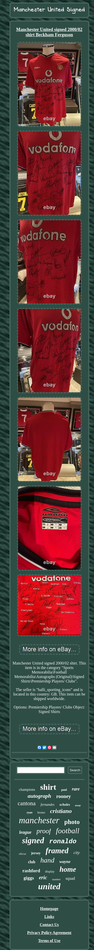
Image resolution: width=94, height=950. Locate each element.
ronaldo (62, 841)
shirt (48, 787)
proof (44, 831)
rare (76, 789)
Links (49, 916)
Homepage (49, 908)
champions (27, 790)
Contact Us (49, 924)
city (76, 852)
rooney (63, 796)
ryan (30, 812)
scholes (64, 804)
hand (47, 860)
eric (43, 877)
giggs (29, 877)
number (56, 879)
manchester (39, 820)
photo (72, 821)
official (22, 853)
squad (70, 878)
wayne (64, 861)
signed (33, 840)
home (68, 869)
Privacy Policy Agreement (49, 932)
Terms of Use (49, 940)
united (49, 886)
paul (64, 790)
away (78, 805)
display (50, 871)
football (67, 830)
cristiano (61, 811)
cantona (27, 803)
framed (57, 850)
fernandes (47, 804)
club (31, 862)
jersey (36, 853)
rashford (31, 870)
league (25, 832)
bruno (41, 812)
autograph (39, 796)
